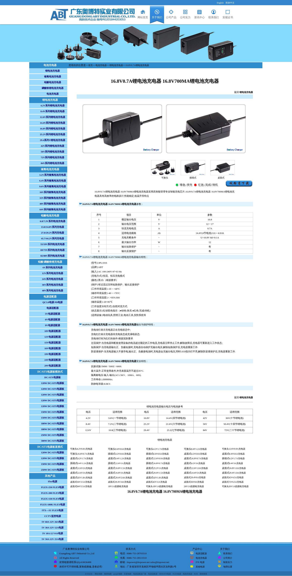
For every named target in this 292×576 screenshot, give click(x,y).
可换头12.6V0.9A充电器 (233, 449)
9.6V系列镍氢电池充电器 (52, 186)
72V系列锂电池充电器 (52, 157)
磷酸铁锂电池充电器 (53, 88)
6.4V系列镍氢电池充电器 (52, 180)
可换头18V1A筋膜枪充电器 (159, 486)
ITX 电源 (200, 562)
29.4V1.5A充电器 (161, 473)
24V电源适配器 (53, 359)
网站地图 (98, 574)
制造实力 (227, 562)
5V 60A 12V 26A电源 (53, 521)
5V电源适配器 (52, 313)
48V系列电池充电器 (52, 290)
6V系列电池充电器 (53, 267)
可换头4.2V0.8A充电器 (81, 449)
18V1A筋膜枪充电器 (118, 486)
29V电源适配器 (53, 365)
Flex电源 (52, 481)
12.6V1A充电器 (122, 463)
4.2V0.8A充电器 (123, 454)
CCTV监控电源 (52, 516)
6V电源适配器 (52, 319)
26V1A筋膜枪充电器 (194, 486)
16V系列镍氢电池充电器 (53, 192)
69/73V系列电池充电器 (52, 250)
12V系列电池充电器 (52, 273)
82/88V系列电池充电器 (52, 255)
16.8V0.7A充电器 (85, 454)
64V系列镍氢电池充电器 (53, 209)
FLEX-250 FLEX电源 (52, 487)
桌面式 (221, 177)
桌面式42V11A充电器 (156, 482)
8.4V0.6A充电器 (123, 449)
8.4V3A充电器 (236, 463)
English (220, 2)
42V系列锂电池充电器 (52, 145)
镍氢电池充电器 (52, 76)
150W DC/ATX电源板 (52, 412)
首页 (90, 65)
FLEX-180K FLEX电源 (52, 504)
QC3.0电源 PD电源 (52, 302)
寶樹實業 (203, 574)
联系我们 (227, 553)
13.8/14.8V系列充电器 (52, 227)
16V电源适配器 (53, 348)
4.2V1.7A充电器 (161, 449)
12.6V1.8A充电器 (199, 468)
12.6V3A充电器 (84, 473)
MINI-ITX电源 (165, 574)
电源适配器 (53, 308)
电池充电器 (53, 93)
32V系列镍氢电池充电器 (53, 198)
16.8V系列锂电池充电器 (52, 128)
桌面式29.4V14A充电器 (119, 482)
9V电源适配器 (52, 325)
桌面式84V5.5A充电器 (81, 486)
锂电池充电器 (52, 70)
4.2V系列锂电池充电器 (52, 105)
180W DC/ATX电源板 (52, 423)
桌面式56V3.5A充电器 (81, 482)
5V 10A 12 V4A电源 (52, 533)
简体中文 (230, 2)
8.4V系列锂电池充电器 (52, 111)
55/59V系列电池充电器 (52, 244)
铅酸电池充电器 (52, 82)
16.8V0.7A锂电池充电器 (137, 65)
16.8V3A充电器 (122, 473)
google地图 (117, 574)
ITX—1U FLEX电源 (52, 510)
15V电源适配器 (53, 342)
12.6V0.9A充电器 (161, 458)
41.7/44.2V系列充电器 (52, 238)
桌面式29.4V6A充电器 (195, 477)
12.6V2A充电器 (84, 468)
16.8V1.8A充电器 (237, 468)
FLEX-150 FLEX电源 (52, 498)
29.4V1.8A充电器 (237, 473)
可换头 (164, 177)
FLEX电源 (177, 574)
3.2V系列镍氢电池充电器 (52, 174)
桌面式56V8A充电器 (194, 482)
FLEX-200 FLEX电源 (52, 493)
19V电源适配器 (53, 354)
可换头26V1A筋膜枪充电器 (235, 486)
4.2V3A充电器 (198, 463)
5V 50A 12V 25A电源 (53, 539)
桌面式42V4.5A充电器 (233, 477)
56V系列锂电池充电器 (52, 151)
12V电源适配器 (53, 336)
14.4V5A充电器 (198, 473)
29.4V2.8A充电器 (123, 477)
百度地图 (127, 574)
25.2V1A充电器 (160, 468)
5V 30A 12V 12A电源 (53, 527)
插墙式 (193, 177)
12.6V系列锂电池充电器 (52, 117)
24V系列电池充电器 (52, 279)
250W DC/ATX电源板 (52, 435)
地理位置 (227, 566)
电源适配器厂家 (139, 574)
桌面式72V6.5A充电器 (233, 482)
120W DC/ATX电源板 (52, 383)
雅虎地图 (108, 574)
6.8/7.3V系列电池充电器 (52, 221)
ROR (196, 574)
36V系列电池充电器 (52, 284)
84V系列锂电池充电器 (52, 163)
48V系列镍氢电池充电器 (53, 203)
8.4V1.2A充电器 (199, 449)
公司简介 (227, 558)
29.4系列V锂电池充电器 (52, 140)
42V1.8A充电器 (84, 477)
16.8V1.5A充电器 (123, 468)
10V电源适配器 (53, 331)
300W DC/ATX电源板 (52, 440)
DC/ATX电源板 (52, 377)
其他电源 (200, 566)
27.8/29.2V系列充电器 (52, 232)
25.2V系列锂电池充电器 (52, 134)
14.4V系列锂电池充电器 (52, 122)
